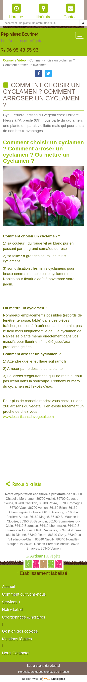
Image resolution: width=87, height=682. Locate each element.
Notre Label (12, 609)
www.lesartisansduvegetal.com (28, 417)
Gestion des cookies (20, 631)
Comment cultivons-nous (24, 594)
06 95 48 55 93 (19, 50)
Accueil (8, 586)
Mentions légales (17, 639)
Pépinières (22, 38)
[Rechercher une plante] (39, 23)
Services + (11, 602)
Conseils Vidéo (15, 60)
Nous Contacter (16, 653)
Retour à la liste (26, 484)
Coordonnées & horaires (23, 617)
